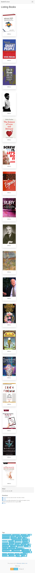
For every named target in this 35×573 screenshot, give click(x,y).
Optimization (24, 553)
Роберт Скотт (19, 542)
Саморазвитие (27, 550)
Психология (6, 555)
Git (29, 544)
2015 (29, 534)
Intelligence (26, 541)
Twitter (4, 503)
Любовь (21, 537)
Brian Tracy (12, 542)
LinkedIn (4, 500)
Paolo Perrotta (25, 534)
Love (25, 537)
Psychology (13, 555)
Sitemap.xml (21, 569)
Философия (7, 550)
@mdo (23, 563)
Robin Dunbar (12, 553)
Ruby (24, 555)
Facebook (4, 497)
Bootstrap (19, 563)
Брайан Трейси (5, 542)
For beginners (24, 544)
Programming (15, 537)
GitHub (4, 499)
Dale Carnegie (26, 542)
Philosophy (18, 550)
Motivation (12, 544)
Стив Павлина (26, 539)
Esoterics (27, 546)
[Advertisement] (17, 517)
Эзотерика (14, 546)
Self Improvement (27, 552)
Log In (16, 569)
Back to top (17, 565)
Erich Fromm (5, 548)
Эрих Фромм (21, 546)
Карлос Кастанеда (7, 538)
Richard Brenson (20, 548)
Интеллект (12, 541)
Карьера (14, 536)
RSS (12, 569)
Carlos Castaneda (6, 546)
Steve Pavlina (5, 540)
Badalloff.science (5, 1)
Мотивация (18, 544)
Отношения (5, 553)
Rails (19, 555)
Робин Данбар (5, 544)
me (26, 563)
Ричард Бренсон (12, 548)
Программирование (6, 536)
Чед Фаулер (19, 536)
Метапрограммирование (7, 534)
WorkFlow (18, 553)
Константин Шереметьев (17, 539)
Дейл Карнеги (19, 540)
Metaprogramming (17, 534)
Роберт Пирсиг (26, 536)
